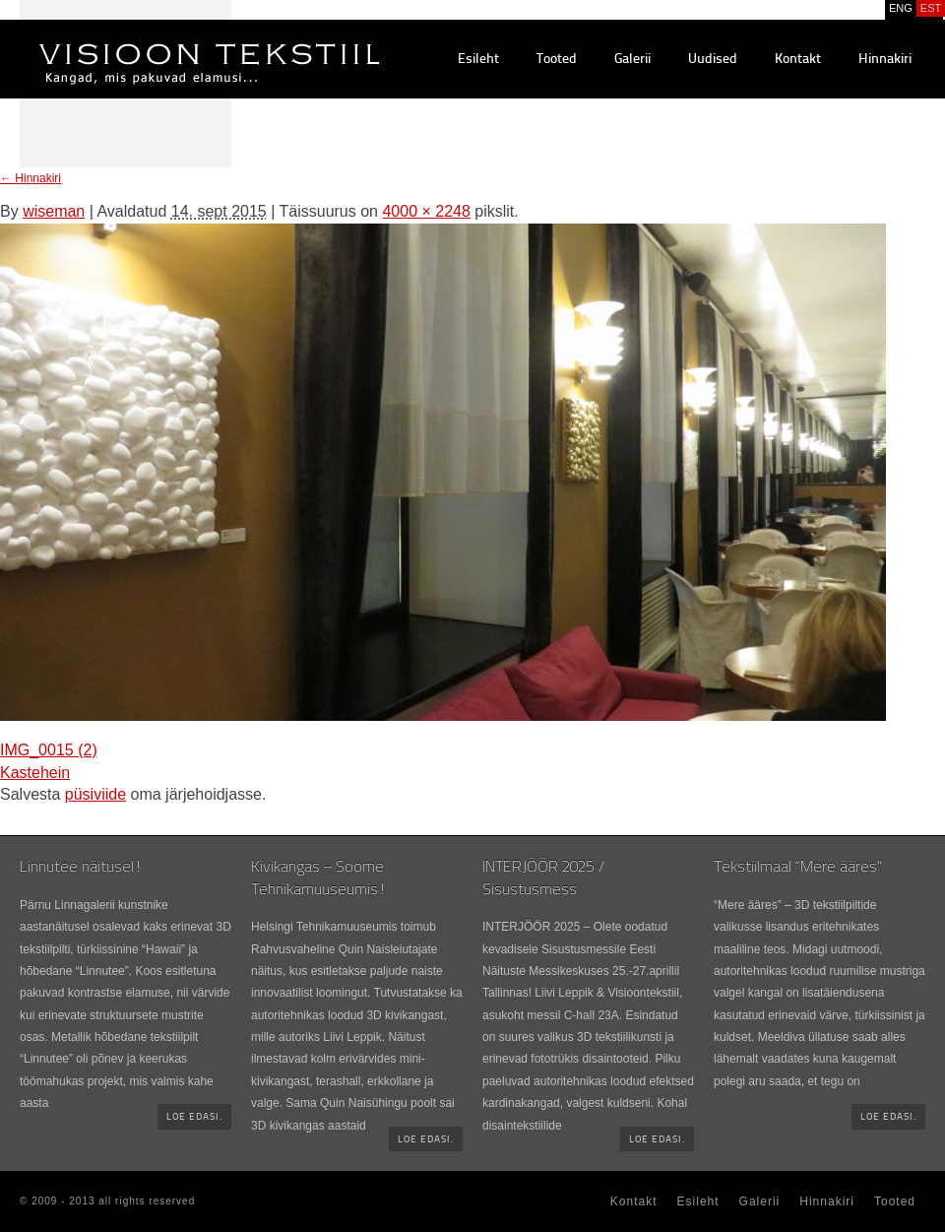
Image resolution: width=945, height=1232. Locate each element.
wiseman (54, 211)
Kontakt (798, 59)
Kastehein (35, 772)
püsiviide (95, 794)
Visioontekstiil (165, 40)
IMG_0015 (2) (48, 750)
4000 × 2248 (426, 211)
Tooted (556, 59)
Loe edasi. (194, 1117)
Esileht (478, 59)
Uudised (712, 59)
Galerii (632, 59)
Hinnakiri (885, 59)
